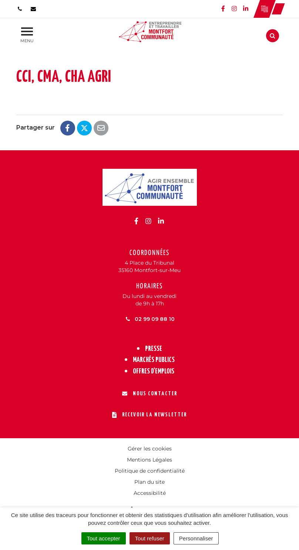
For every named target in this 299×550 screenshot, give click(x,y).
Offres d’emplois (153, 371)
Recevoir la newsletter (149, 415)
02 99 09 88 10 (150, 319)
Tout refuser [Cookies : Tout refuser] (149, 538)
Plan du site (149, 482)
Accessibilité (150, 493)
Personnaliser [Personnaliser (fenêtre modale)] (196, 538)
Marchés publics (154, 359)
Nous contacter (149, 393)
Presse (153, 348)
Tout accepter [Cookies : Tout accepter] (103, 538)
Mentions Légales (149, 459)
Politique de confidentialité (150, 470)
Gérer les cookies (150, 448)
